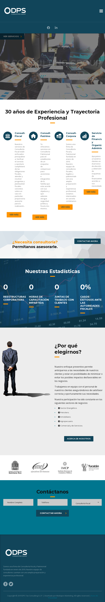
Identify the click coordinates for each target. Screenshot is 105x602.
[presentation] (24, 522)
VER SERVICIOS (12, 36)
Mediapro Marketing (64, 595)
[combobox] (87, 502)
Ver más (14, 214)
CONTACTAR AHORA (87, 241)
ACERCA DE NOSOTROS (79, 438)
